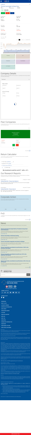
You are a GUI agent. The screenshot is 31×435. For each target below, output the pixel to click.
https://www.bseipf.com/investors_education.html (6, 414)
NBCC (23, 150)
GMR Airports (23, 132)
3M (22, 39)
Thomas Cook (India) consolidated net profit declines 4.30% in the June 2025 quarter (15, 296)
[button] (15, 5)
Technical (3, 79)
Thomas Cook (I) (8, 132)
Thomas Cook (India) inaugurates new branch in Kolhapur (13, 276)
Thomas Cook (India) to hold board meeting (10, 270)
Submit (28, 309)
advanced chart (28, 39)
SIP (12, 13)
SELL (10, 163)
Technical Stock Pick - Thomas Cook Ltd (8, 223)
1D (19, 39)
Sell (8, 13)
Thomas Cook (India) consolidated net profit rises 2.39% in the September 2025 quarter (13, 289)
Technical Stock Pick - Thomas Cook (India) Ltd (9, 215)
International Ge (8, 168)
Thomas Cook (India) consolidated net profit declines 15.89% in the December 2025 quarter (14, 283)
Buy (3, 13)
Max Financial (8, 150)
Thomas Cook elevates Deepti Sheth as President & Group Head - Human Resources (14, 264)
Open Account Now (15, 433)
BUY (6, 163)
